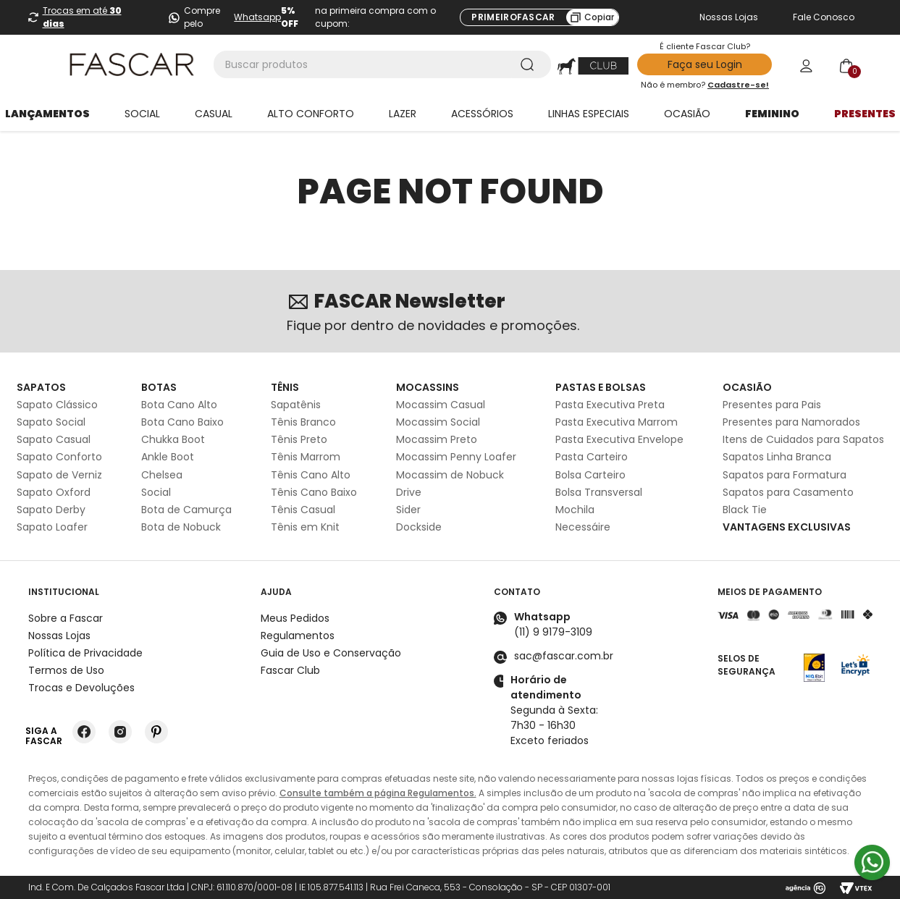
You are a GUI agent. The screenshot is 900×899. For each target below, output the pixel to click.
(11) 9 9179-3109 (553, 632)
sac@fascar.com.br (563, 656)
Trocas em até (82, 17)
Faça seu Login (705, 64)
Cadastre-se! (738, 84)
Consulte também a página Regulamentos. (377, 793)
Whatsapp (257, 17)
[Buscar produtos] (530, 64)
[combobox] (382, 64)
